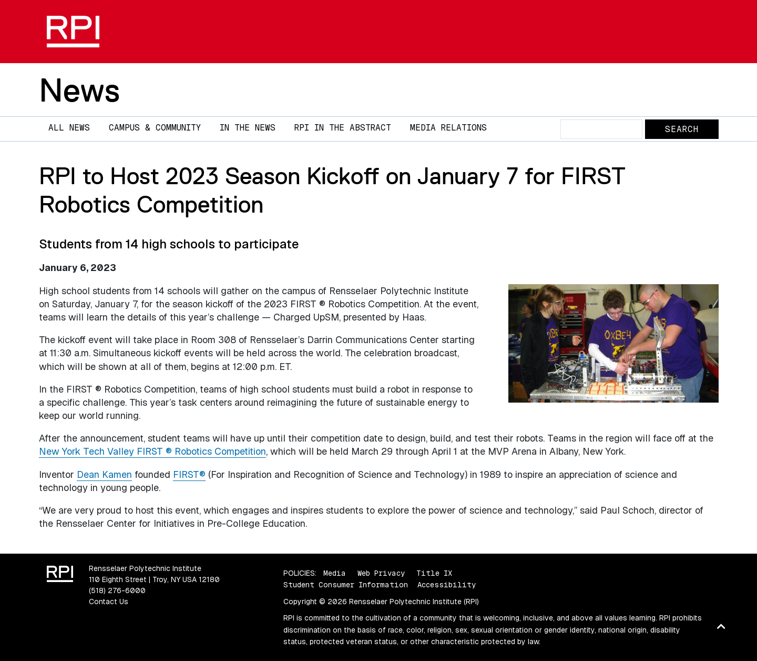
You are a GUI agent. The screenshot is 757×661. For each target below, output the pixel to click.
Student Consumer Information (345, 584)
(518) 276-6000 (117, 590)
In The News (247, 127)
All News (69, 127)
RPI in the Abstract (342, 127)
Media (334, 573)
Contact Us (108, 601)
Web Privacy (381, 573)
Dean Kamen (104, 474)
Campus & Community (155, 127)
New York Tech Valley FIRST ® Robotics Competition (152, 451)
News (79, 90)
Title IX (434, 573)
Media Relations (448, 127)
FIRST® (189, 474)
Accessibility (446, 584)
